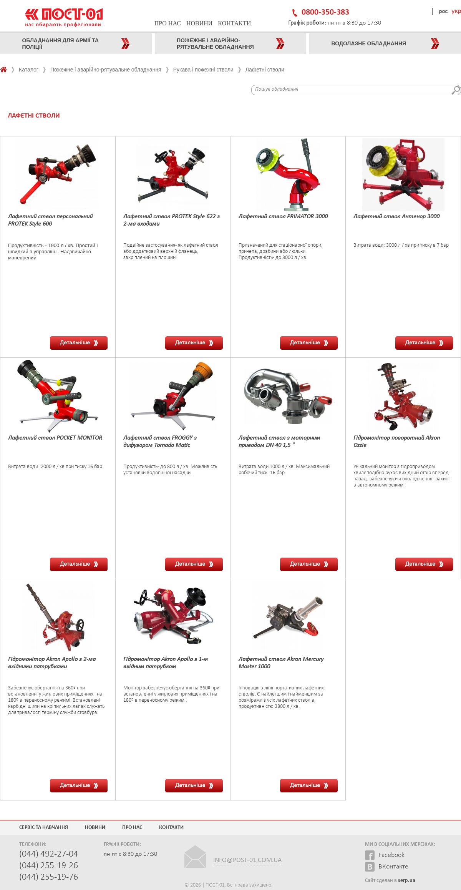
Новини (199, 23)
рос (443, 11)
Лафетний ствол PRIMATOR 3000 (283, 217)
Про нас (167, 23)
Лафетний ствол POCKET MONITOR (55, 438)
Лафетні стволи (264, 69)
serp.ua (406, 880)
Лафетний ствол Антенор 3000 (396, 217)
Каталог (28, 69)
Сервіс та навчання (43, 827)
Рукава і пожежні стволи (203, 69)
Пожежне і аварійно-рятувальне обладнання (105, 69)
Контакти (234, 23)
